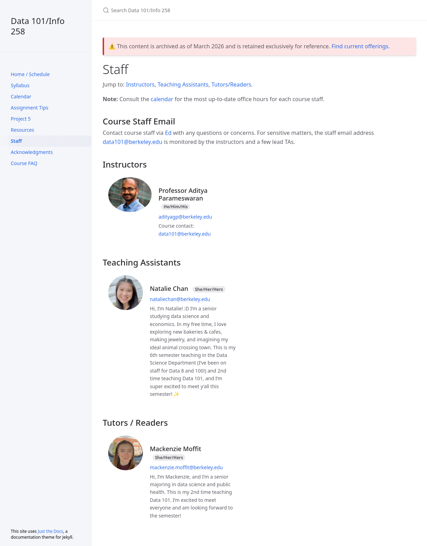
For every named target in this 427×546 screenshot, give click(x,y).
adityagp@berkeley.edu (185, 216)
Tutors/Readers (231, 84)
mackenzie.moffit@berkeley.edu (186, 467)
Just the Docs (50, 531)
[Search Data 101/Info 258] (184, 10)
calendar (162, 99)
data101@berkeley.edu (132, 142)
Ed (168, 133)
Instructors (140, 84)
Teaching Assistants (182, 84)
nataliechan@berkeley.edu (180, 299)
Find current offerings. (361, 46)
